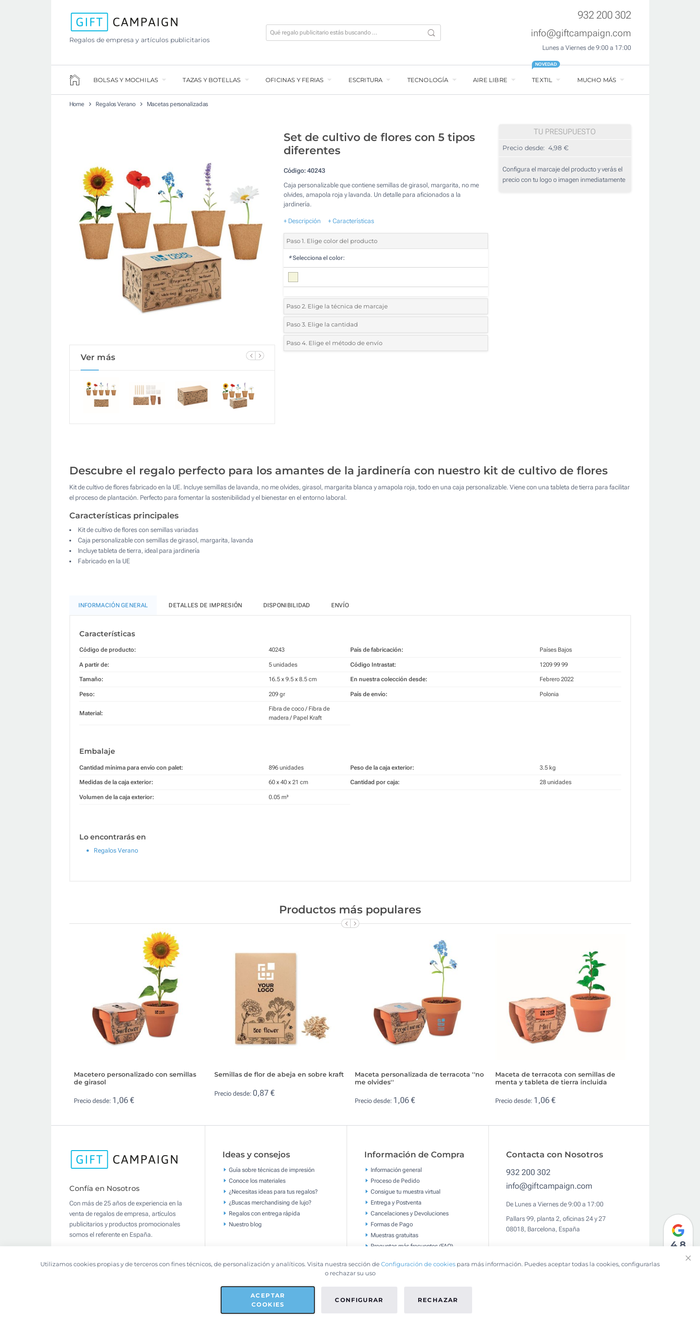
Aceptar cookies (268, 1300)
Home (77, 104)
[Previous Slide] (250, 355)
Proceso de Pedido (395, 1184)
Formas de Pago (392, 1228)
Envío (340, 609)
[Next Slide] (259, 355)
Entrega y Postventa (396, 1206)
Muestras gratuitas (394, 1239)
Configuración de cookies (418, 1264)
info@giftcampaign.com (581, 33)
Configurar (359, 1299)
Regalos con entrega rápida (264, 1217)
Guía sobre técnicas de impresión (271, 1174)
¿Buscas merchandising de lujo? (270, 1206)
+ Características (351, 220)
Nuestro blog (245, 1228)
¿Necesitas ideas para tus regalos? (273, 1195)
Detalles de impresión (205, 609)
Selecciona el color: (316, 257)
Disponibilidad (286, 609)
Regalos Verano (115, 104)
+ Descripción (302, 220)
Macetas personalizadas (177, 104)
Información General (113, 609)
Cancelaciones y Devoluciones (410, 1217)
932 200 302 (604, 15)
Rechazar (438, 1299)
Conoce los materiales (257, 1184)
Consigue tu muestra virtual (405, 1195)
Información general (396, 1174)
